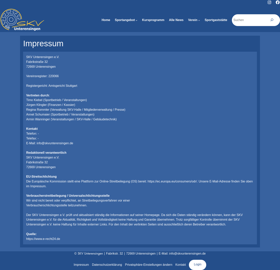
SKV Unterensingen (90, 253)
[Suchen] (272, 20)
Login (197, 264)
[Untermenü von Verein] (199, 20)
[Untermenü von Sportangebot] (136, 20)
